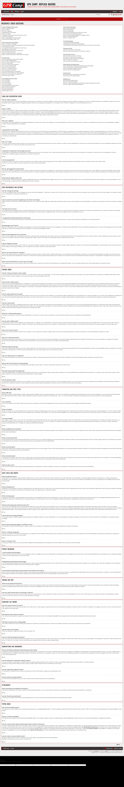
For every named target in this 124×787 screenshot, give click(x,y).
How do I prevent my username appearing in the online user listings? (18, 45)
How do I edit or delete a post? (9, 60)
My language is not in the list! (9, 49)
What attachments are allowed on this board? (74, 74)
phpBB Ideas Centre (73, 718)
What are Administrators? (69, 28)
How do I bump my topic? (8, 75)
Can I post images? (7, 84)
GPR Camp (64, 19)
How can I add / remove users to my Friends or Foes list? (76, 51)
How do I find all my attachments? (71, 75)
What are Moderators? (68, 29)
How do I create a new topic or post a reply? (12, 59)
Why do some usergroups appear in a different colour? (76, 35)
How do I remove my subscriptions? (71, 70)
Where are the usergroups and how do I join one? (75, 32)
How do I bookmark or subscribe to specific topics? (75, 67)
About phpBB (113, 709)
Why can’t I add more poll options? (10, 64)
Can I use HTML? (6, 81)
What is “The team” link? (69, 38)
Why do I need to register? (8, 28)
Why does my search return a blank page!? (73, 58)
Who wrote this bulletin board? (70, 80)
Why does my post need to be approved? (12, 74)
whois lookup (111, 725)
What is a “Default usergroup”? (70, 36)
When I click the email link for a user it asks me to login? (15, 54)
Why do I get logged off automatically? (11, 38)
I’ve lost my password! (7, 36)
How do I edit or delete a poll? (9, 66)
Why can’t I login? (6, 34)
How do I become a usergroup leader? (72, 34)
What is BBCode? (6, 80)
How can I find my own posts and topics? (73, 61)
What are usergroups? (68, 31)
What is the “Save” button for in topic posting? (13, 72)
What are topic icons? (7, 90)
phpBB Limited (46, 709)
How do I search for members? (70, 59)
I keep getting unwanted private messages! (73, 44)
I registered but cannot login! (9, 32)
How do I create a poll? (7, 63)
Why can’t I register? (7, 31)
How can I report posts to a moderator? (11, 71)
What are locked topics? (8, 89)
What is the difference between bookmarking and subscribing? (78, 65)
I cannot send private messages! (71, 42)
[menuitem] (11, 12)
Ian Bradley (96, 751)
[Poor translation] (4, 763)
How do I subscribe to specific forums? (72, 68)
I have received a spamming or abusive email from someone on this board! (81, 45)
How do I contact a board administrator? (73, 84)
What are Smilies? (6, 82)
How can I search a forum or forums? (72, 55)
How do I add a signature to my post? (11, 62)
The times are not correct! (8, 46)
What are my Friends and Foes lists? (72, 49)
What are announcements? (8, 86)
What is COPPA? (6, 29)
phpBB (43, 228)
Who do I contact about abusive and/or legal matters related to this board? (81, 83)
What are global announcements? (10, 85)
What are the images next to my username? (12, 50)
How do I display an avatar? (9, 52)
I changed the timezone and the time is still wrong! (14, 48)
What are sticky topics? (7, 88)
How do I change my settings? (9, 44)
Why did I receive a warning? (9, 70)
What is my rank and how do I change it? (12, 53)
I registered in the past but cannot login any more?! (14, 35)
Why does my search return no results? (72, 57)
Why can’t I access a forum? (9, 67)
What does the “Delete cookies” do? (10, 39)
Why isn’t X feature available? (70, 81)
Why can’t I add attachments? (9, 68)
